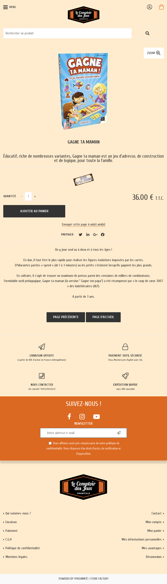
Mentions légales (16, 557)
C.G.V (8, 539)
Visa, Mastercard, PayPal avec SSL (125, 352)
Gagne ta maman (84, 142)
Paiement (11, 531)
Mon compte (153, 522)
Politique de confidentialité (22, 548)
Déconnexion (154, 557)
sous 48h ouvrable (125, 381)
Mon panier (154, 531)
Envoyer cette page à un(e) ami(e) (83, 224)
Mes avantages (152, 548)
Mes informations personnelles (142, 539)
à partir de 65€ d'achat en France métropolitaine (41, 352)
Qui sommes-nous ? (18, 513)
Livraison (11, 522)
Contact (157, 513)
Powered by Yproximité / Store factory (84, 579)
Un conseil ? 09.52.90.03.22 (41, 381)
